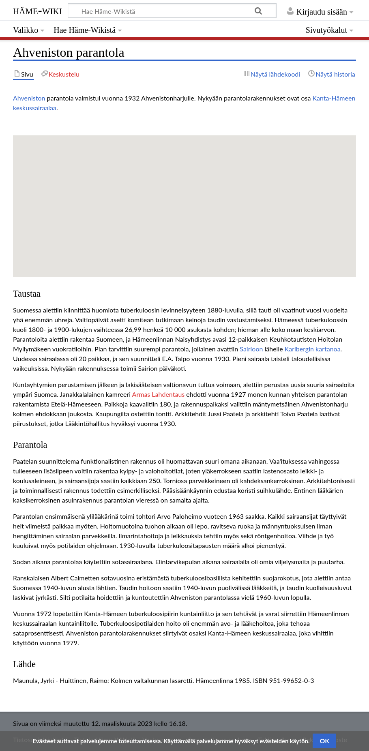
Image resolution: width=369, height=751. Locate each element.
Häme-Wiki (37, 10)
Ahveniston (29, 98)
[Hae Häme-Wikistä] (172, 10)
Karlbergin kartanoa (313, 349)
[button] (184, 198)
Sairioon (251, 349)
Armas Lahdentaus (158, 394)
